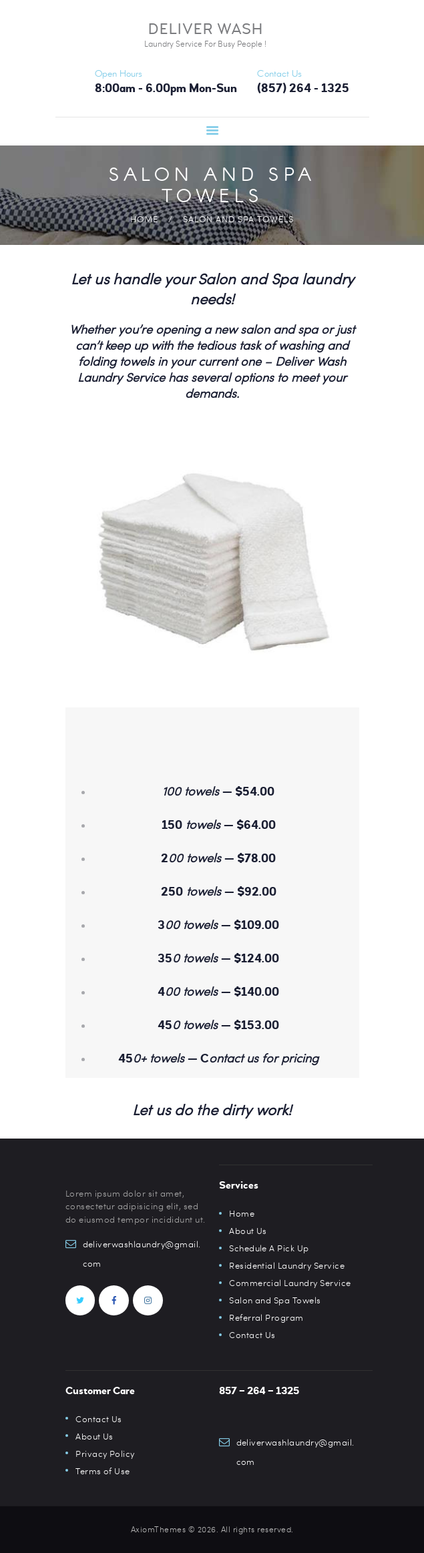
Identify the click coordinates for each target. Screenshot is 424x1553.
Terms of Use (102, 1471)
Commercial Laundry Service (290, 1283)
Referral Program (266, 1317)
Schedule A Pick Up (269, 1248)
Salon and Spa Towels (275, 1300)
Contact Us (252, 1335)
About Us (248, 1231)
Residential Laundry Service (287, 1265)
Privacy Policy (105, 1454)
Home (144, 219)
